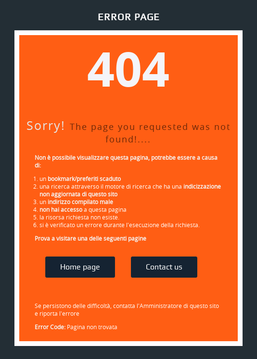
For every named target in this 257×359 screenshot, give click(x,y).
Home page (80, 267)
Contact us (164, 267)
